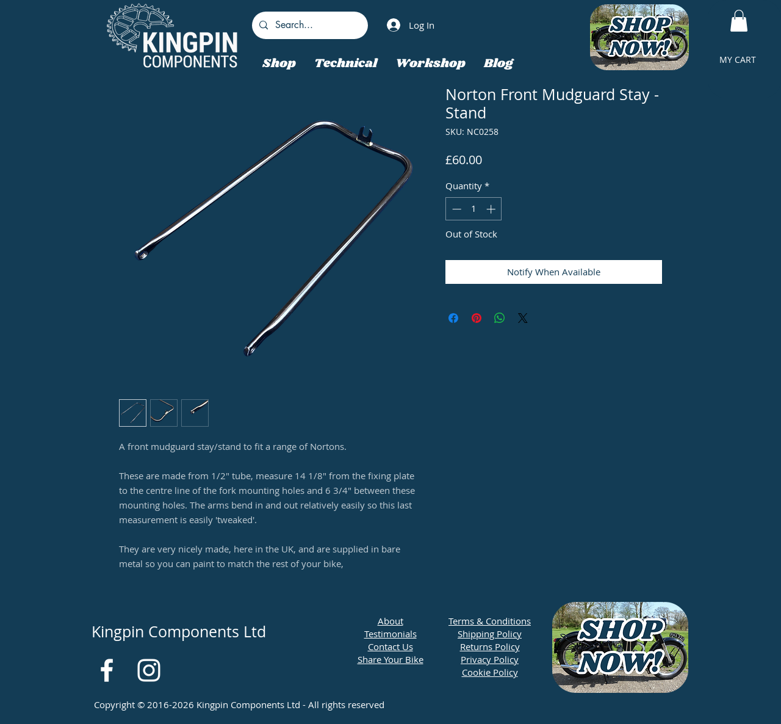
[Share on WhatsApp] (499, 318)
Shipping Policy (490, 634)
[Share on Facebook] (453, 318)
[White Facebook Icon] (107, 670)
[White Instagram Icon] (149, 670)
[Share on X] (523, 318)
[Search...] (308, 25)
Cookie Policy (490, 672)
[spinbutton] (474, 209)
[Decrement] (455, 209)
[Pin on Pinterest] (476, 318)
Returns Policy (490, 646)
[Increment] (492, 209)
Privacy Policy (490, 659)
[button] (739, 21)
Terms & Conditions (489, 621)
